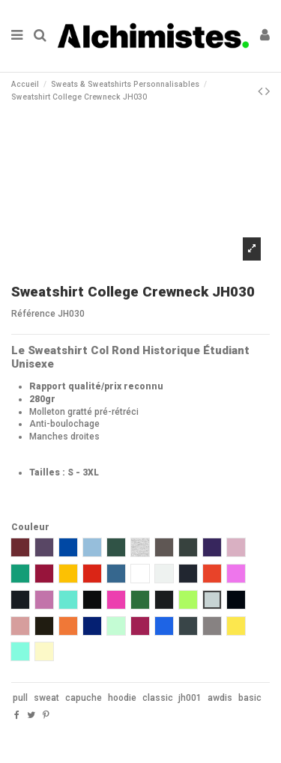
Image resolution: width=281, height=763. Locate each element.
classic (157, 698)
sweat (46, 698)
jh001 (190, 698)
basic (250, 698)
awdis (220, 698)
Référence (33, 313)
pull (20, 698)
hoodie (122, 698)
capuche (83, 698)
